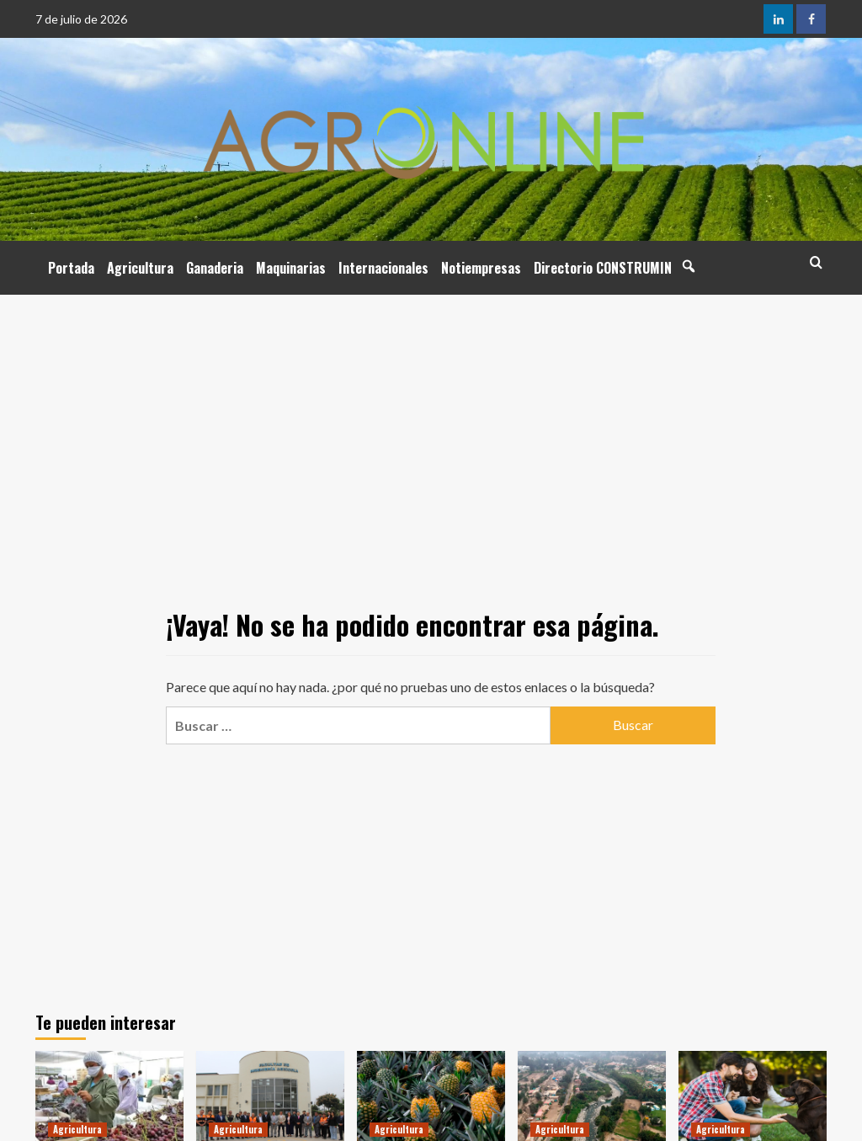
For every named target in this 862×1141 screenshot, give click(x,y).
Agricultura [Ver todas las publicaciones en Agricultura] (77, 1129)
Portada (71, 268)
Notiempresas (481, 268)
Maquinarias (291, 268)
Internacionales (383, 268)
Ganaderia (214, 268)
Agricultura (140, 268)
